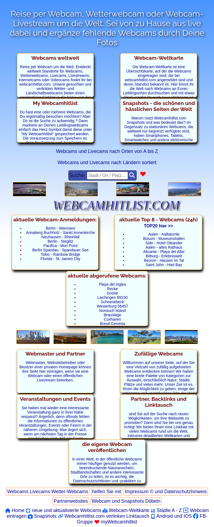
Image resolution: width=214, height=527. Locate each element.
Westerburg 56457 (112, 306)
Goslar (112, 293)
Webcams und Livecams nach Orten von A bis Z (107, 151)
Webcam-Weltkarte (126, 510)
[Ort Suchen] (132, 175)
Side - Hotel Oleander (164, 243)
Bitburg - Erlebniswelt (164, 256)
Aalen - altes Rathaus (164, 247)
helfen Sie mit (106, 491)
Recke (112, 289)
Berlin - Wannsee (60, 228)
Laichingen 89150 (112, 297)
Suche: (98, 175)
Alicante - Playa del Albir (164, 251)
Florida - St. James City (60, 259)
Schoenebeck (112, 302)
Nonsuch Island (112, 310)
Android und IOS (171, 516)
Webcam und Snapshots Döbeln (126, 501)
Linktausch (137, 516)
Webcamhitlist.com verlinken (91, 516)
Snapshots (42, 516)
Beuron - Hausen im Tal (164, 260)
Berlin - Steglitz (60, 241)
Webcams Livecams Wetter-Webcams (47, 491)
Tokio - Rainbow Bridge (60, 254)
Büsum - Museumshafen (164, 238)
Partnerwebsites (70, 501)
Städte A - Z (166, 510)
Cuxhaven (112, 319)
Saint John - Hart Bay (164, 265)
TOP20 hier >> (158, 226)
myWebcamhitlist (115, 522)
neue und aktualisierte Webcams (63, 510)
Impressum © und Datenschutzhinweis (166, 491)
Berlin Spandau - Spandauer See (60, 250)
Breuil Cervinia (112, 323)
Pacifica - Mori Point (60, 245)
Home (15, 510)
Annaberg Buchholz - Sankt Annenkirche (60, 232)
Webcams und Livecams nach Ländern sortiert (107, 162)
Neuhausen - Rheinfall (60, 237)
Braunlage (112, 315)
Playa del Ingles (112, 284)
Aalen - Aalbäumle (163, 234)
